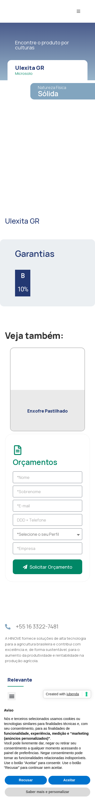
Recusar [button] (26, 780)
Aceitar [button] (69, 780)
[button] (12, 696)
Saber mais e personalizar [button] (47, 792)
